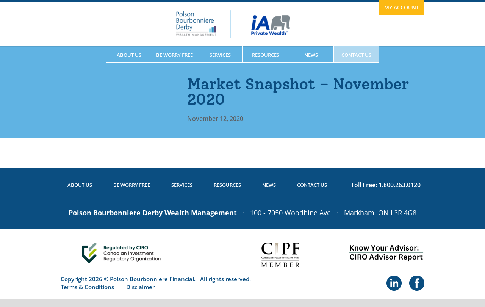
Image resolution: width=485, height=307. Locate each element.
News (311, 55)
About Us (129, 55)
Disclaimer (140, 287)
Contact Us (356, 55)
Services (220, 55)
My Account (401, 7)
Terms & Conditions (87, 287)
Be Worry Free (174, 55)
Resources (265, 55)
